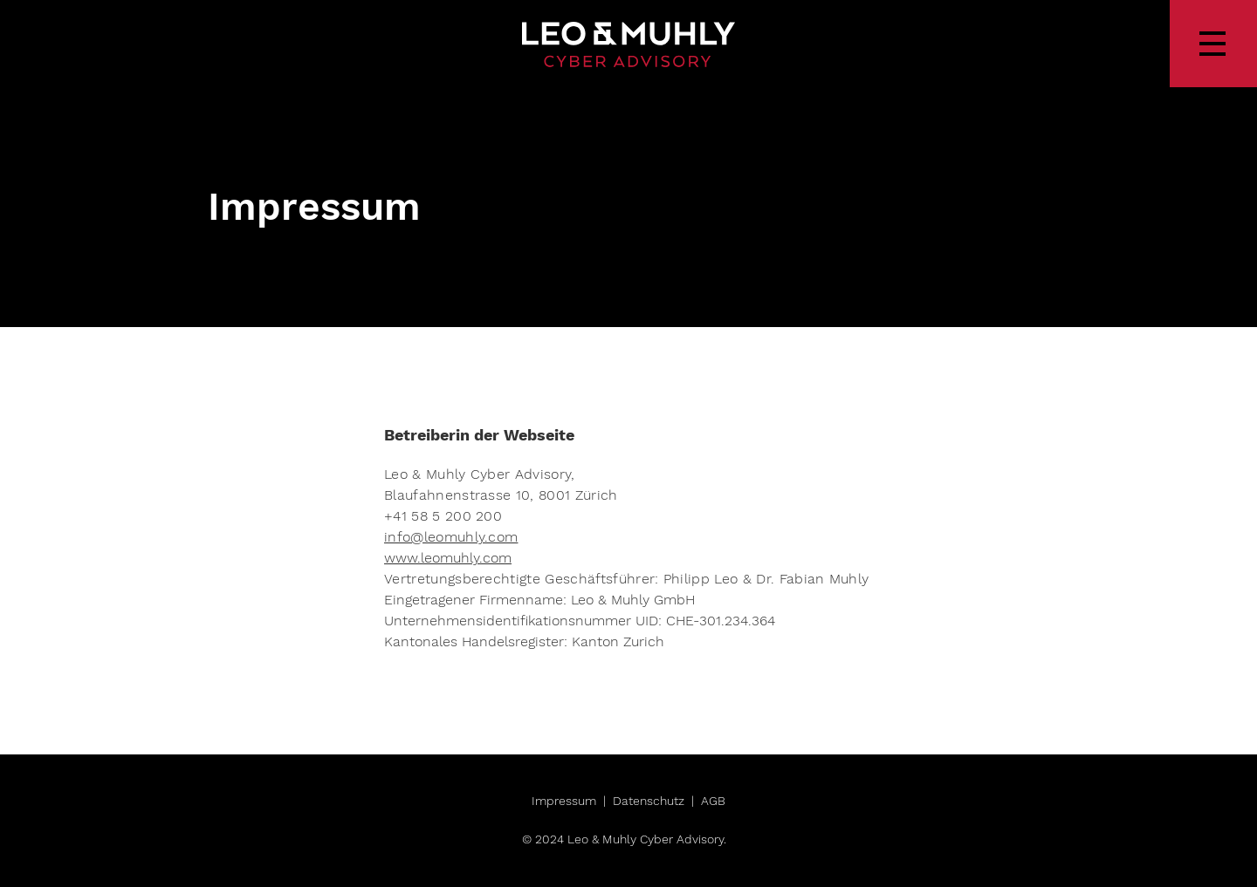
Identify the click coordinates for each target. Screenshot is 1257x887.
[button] (1213, 43)
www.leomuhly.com (448, 557)
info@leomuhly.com (451, 537)
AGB (713, 801)
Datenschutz (648, 801)
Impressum (564, 801)
